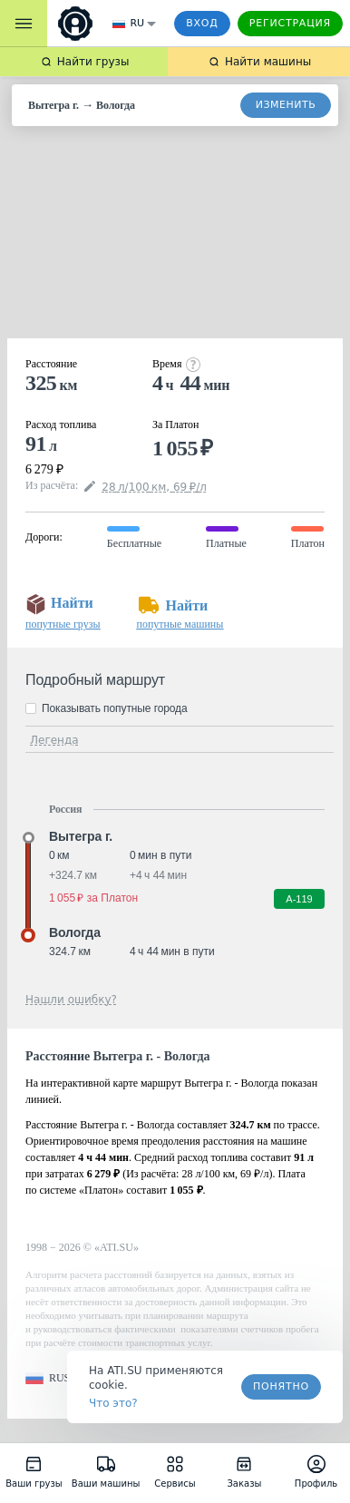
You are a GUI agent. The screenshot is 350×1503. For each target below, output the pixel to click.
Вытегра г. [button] (80, 836)
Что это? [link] (113, 1403)
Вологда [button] (75, 932)
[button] (47, 1378)
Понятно (281, 1386)
